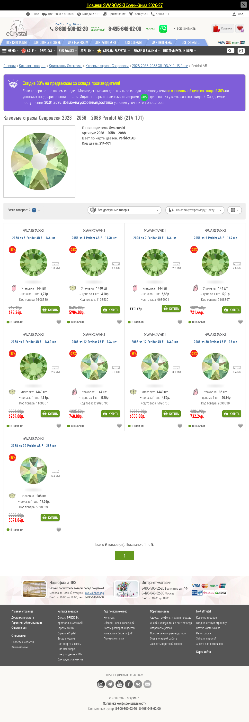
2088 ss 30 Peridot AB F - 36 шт (215, 342)
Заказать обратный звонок (166, 644)
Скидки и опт (19, 628)
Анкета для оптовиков (209, 644)
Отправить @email (161, 628)
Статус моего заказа (208, 628)
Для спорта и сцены (69, 644)
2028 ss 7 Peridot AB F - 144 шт (154, 238)
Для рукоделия (108, 42)
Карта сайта (203, 652)
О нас (35, 14)
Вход (240, 14)
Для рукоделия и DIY (70, 654)
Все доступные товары (113, 210)
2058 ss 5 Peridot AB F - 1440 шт (94, 238)
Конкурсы (141, 14)
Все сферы (193, 42)
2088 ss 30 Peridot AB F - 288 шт (33, 446)
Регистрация (203, 633)
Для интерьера (166, 42)
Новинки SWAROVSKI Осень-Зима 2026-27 (125, 5)
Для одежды (137, 42)
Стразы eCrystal (67, 633)
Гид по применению (115, 611)
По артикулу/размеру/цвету (195, 210)
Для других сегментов (70, 659)
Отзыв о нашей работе (163, 638)
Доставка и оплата (22, 617)
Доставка (60, 14)
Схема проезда (94, 593)
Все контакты (186, 28)
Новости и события (23, 642)
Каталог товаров (68, 611)
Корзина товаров (206, 617)
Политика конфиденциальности (124, 703)
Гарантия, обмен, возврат (26, 622)
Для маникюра (80, 42)
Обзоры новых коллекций (119, 623)
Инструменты (178, 50)
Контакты (162, 14)
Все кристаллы (16, 42)
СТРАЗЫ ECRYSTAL (115, 50)
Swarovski (66, 50)
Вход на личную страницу (211, 623)
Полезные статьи (114, 638)
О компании (18, 636)
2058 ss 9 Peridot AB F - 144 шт (215, 238)
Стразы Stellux (66, 628)
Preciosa (46, 50)
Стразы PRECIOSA (68, 617)
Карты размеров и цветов (119, 628)
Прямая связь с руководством (168, 633)
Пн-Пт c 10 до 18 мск (68, 24)
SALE (30, 50)
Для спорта (48, 42)
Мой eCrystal (203, 611)
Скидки (91, 14)
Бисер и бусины (145, 50)
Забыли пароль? (206, 638)
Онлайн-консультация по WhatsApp (171, 623)
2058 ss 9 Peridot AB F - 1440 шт (33, 342)
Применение (116, 14)
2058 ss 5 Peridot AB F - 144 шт (33, 238)
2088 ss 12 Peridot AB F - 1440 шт (155, 342)
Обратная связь (159, 611)
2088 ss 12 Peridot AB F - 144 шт (94, 342)
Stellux (85, 50)
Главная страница (22, 611)
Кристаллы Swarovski (70, 623)
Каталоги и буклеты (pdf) (118, 633)
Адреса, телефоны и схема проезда (170, 617)
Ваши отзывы (19, 647)
